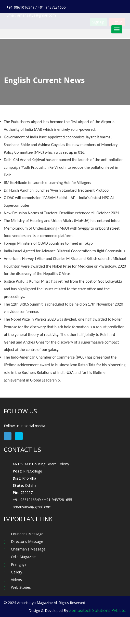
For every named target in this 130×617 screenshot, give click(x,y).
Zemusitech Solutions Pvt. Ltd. (97, 610)
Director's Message (27, 541)
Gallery (16, 572)
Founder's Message (27, 533)
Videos (16, 579)
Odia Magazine (23, 556)
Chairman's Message (28, 549)
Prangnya (19, 564)
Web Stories (21, 587)
